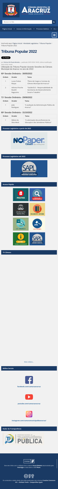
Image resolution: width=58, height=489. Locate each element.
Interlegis (20, 467)
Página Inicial (7, 29)
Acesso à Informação (24, 29)
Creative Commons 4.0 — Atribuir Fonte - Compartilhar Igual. (35, 481)
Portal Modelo (37, 465)
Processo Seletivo (42, 29)
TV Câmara (7, 252)
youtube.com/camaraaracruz (29, 403)
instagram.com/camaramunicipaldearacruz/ (29, 420)
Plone (38, 467)
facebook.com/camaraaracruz (29, 386)
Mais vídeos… (29, 362)
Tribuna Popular (45, 43)
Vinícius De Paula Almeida (12, 62)
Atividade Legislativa (30, 43)
